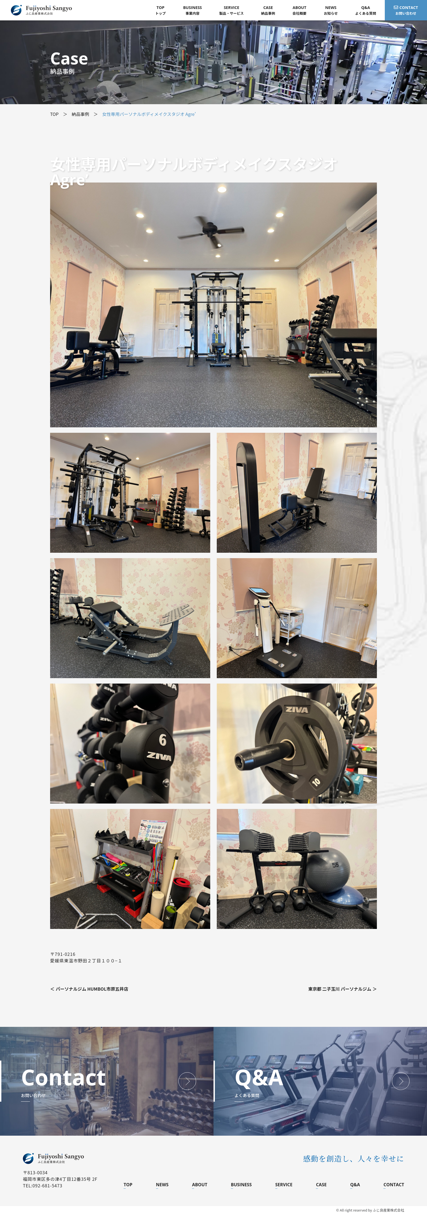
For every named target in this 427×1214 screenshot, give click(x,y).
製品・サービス (231, 10)
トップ (160, 10)
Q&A (355, 1185)
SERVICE (283, 1185)
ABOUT (199, 1185)
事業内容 (192, 10)
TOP (128, 1185)
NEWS (162, 1185)
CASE (321, 1185)
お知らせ (331, 10)
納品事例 (268, 10)
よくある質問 (365, 10)
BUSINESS (241, 1185)
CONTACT (393, 1185)
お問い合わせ (406, 10)
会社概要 (299, 10)
